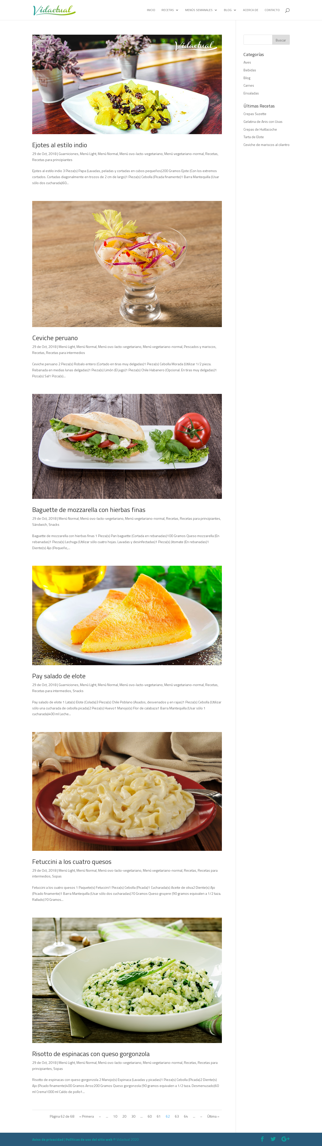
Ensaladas (251, 93)
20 (124, 1116)
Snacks (54, 524)
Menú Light (88, 153)
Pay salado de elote (59, 676)
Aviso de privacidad (47, 1139)
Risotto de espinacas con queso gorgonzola (91, 1054)
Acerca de (250, 10)
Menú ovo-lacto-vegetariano (141, 153)
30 (133, 1116)
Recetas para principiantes (52, 159)
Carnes (249, 85)
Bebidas (250, 70)
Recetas (168, 10)
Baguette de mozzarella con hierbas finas (88, 509)
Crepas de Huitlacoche (260, 129)
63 (177, 1116)
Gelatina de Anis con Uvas (263, 121)
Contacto (272, 10)
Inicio (151, 10)
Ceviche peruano (55, 338)
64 (186, 1116)
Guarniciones (68, 153)
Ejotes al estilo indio (59, 145)
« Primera (86, 1116)
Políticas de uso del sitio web (89, 1139)
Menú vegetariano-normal (184, 153)
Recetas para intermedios (65, 352)
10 (115, 1116)
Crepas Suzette (255, 113)
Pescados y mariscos (200, 346)
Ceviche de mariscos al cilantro (267, 144)
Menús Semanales (199, 10)
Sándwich (39, 524)
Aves (247, 62)
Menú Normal (108, 153)
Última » (213, 1116)
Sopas (57, 876)
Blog (228, 10)
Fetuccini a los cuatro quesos (71, 861)
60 (150, 1116)
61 (159, 1116)
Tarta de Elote (254, 136)
